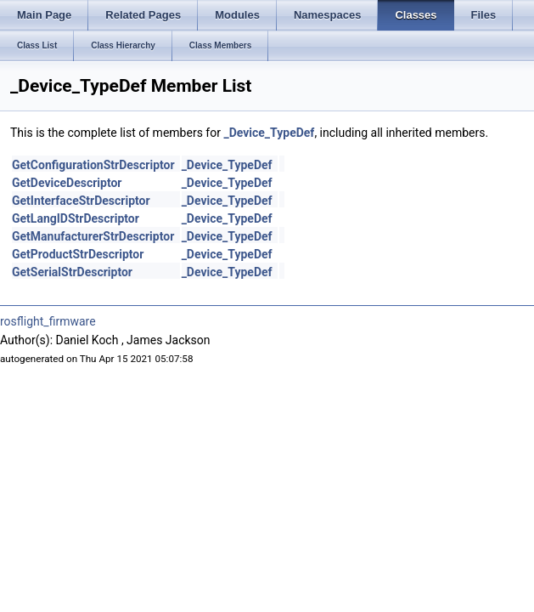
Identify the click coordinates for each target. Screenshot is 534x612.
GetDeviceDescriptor (67, 183)
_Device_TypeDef (268, 132)
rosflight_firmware (48, 321)
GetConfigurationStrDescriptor (93, 165)
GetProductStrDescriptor (77, 254)
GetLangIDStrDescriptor (75, 218)
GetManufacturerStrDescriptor (93, 236)
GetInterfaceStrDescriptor (81, 200)
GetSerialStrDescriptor (72, 272)
